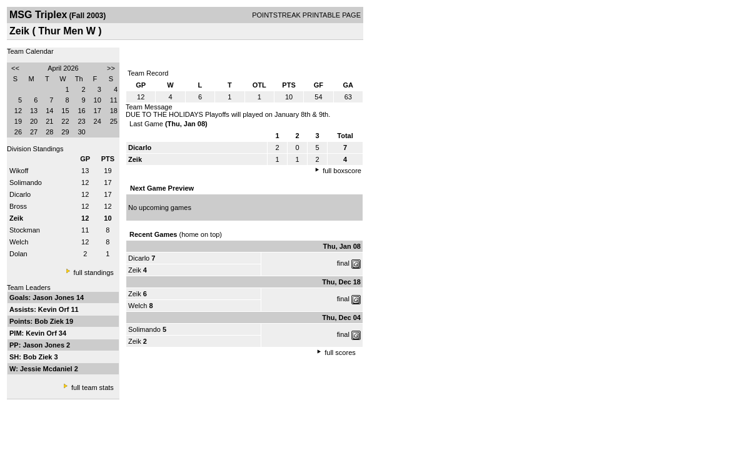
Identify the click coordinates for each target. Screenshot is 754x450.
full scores (340, 352)
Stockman (24, 230)
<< (15, 68)
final (343, 263)
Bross (18, 206)
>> (111, 68)
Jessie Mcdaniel (47, 368)
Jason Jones (54, 297)
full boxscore (342, 170)
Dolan (18, 254)
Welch (18, 242)
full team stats (92, 387)
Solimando (25, 182)
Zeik (134, 270)
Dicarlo (20, 194)
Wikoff (18, 170)
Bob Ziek (50, 321)
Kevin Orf (54, 309)
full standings (94, 272)
